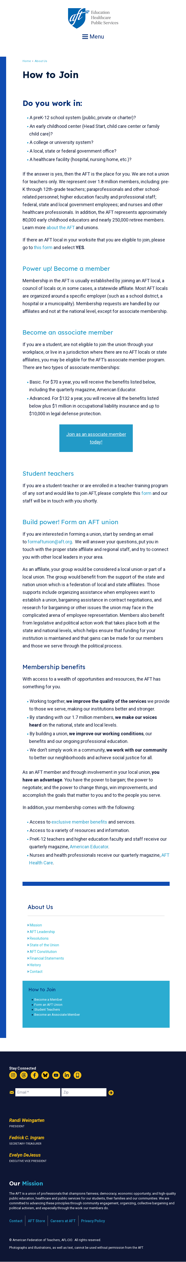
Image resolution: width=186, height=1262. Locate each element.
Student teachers (48, 473)
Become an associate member (68, 332)
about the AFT (61, 227)
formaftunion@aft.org (50, 541)
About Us (41, 61)
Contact (36, 972)
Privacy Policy (93, 1221)
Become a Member (48, 999)
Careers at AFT (63, 1221)
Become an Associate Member (57, 1014)
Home (27, 61)
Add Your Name (111, 1092)
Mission (36, 925)
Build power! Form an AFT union (70, 522)
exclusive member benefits (79, 822)
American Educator (89, 846)
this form (43, 247)
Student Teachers (47, 1009)
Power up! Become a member (66, 268)
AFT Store (36, 1221)
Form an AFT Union (48, 1005)
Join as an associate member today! (96, 438)
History (35, 965)
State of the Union (44, 945)
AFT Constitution (43, 952)
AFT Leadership (42, 932)
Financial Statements (47, 958)
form (146, 493)
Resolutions (39, 938)
